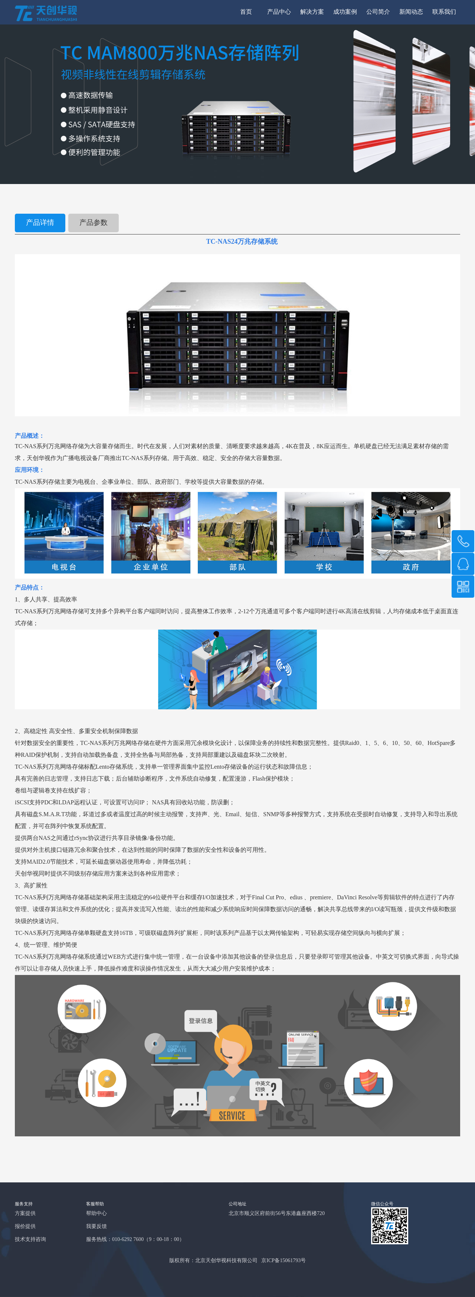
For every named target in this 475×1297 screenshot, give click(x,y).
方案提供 (25, 1213)
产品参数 (93, 223)
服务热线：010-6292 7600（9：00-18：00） (135, 1239)
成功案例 (345, 12)
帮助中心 (96, 1213)
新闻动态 (411, 12)
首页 (246, 12)
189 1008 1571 (463, 541)
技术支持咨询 (30, 1239)
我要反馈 (96, 1226)
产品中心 (279, 12)
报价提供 (25, 1226)
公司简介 (378, 12)
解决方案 (312, 12)
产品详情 (40, 223)
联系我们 (444, 12)
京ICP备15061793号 (283, 1261)
